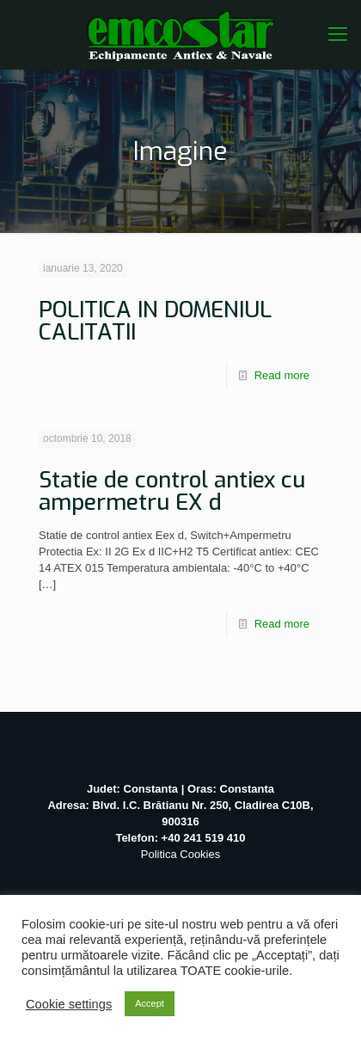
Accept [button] (149, 1003)
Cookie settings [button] (69, 1004)
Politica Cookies (181, 854)
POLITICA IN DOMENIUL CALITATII (155, 321)
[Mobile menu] (337, 34)
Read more (281, 375)
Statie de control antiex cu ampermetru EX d (172, 491)
